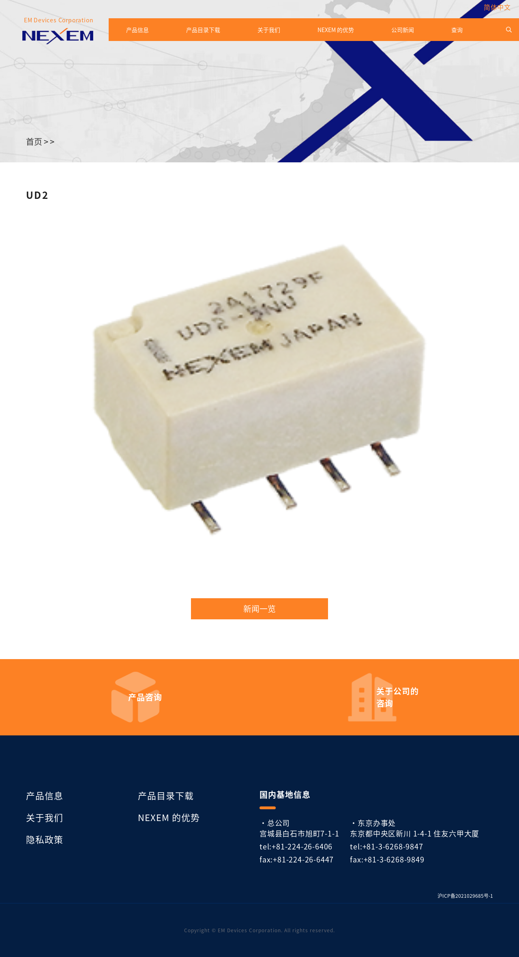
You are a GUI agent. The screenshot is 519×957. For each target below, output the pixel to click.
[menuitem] (495, 7)
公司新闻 (402, 29)
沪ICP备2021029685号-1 (465, 895)
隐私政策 (44, 838)
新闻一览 (259, 609)
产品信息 (137, 29)
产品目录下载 (203, 29)
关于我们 (268, 29)
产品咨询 (145, 697)
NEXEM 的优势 (335, 29)
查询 (457, 29)
